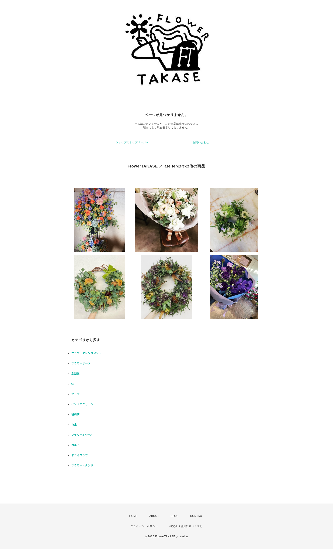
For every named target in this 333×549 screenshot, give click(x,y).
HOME (133, 516)
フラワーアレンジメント (86, 353)
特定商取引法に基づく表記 (186, 526)
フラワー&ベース (82, 434)
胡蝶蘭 (75, 414)
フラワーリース (81, 363)
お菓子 (75, 445)
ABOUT (154, 516)
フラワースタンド (82, 465)
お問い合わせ (201, 142)
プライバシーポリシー (144, 526)
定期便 (75, 373)
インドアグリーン (82, 404)
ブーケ (75, 394)
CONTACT (197, 516)
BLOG (175, 516)
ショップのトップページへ (132, 142)
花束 (74, 424)
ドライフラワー (81, 455)
